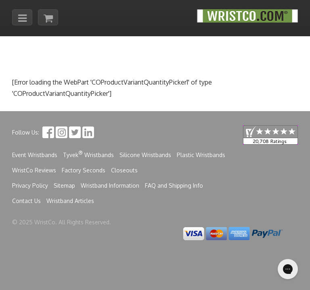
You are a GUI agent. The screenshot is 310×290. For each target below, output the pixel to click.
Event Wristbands (34, 154)
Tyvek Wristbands (88, 154)
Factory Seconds (83, 170)
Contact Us (26, 200)
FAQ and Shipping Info (174, 185)
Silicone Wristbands (145, 154)
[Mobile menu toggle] (22, 17)
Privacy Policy (30, 185)
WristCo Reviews (34, 170)
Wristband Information (110, 185)
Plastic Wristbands (201, 154)
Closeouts (124, 170)
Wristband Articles (70, 200)
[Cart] (48, 17)
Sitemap (64, 185)
